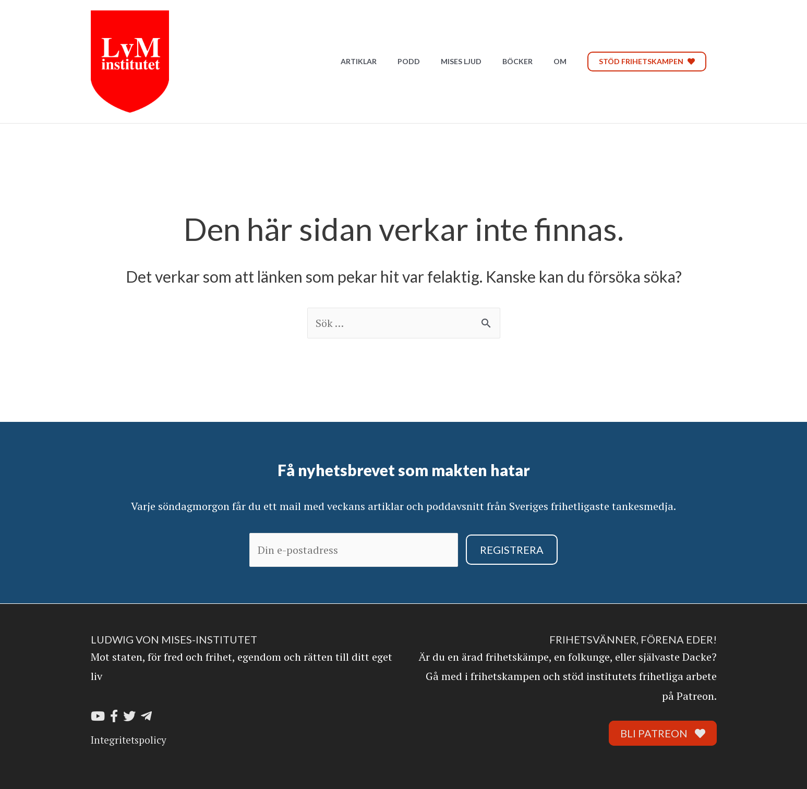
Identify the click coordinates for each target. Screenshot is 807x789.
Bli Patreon (662, 733)
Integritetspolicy (128, 739)
